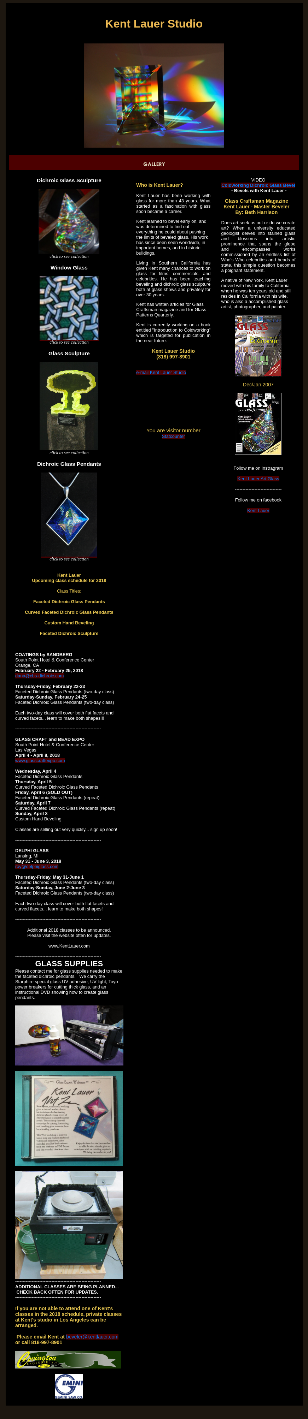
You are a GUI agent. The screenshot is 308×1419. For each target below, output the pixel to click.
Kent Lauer (258, 510)
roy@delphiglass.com (37, 866)
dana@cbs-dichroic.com (39, 675)
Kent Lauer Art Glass (258, 478)
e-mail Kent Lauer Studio (161, 372)
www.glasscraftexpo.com (40, 760)
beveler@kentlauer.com (92, 1337)
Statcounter (173, 436)
